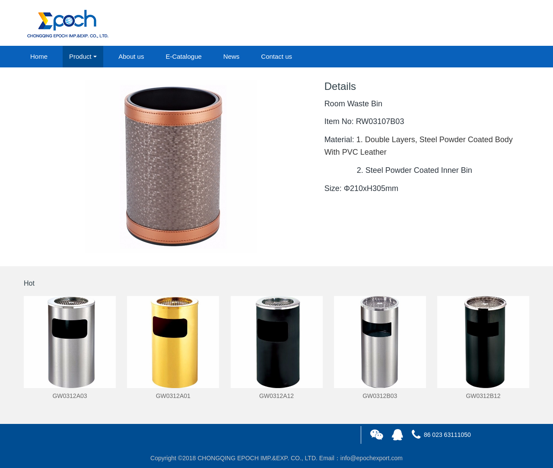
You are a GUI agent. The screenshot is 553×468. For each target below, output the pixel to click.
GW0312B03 (379, 395)
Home (39, 56)
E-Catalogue (183, 56)
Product (80, 56)
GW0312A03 (69, 395)
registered (509, 23)
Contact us (276, 56)
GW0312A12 (276, 395)
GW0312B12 (483, 395)
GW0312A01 (173, 395)
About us (131, 56)
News (231, 56)
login (470, 23)
